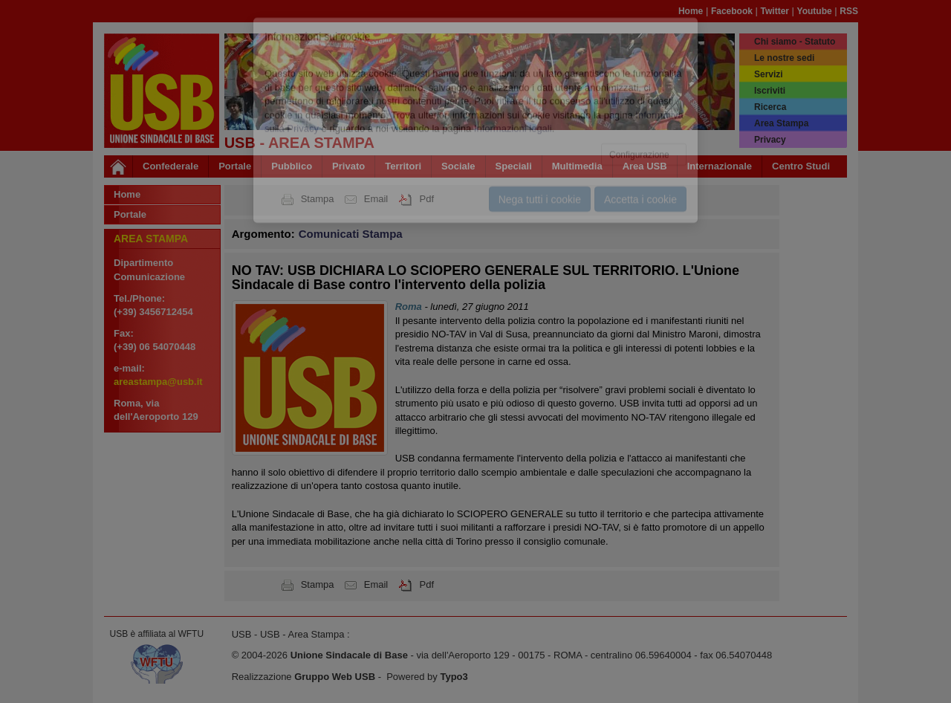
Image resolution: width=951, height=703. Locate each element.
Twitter (775, 11)
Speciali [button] (514, 166)
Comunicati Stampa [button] (351, 233)
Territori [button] (403, 166)
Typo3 (453, 676)
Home (690, 11)
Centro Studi (801, 166)
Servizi (768, 74)
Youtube (814, 11)
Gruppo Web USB (334, 676)
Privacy (770, 140)
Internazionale (719, 166)
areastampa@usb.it (158, 381)
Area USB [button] (645, 166)
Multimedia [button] (577, 166)
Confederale (170, 166)
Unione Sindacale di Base (349, 655)
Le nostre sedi (784, 58)
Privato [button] (348, 166)
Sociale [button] (458, 166)
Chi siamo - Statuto (794, 41)
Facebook (732, 11)
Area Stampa (781, 123)
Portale (234, 166)
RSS (849, 11)
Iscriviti (769, 90)
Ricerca (770, 107)
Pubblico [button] (291, 166)
